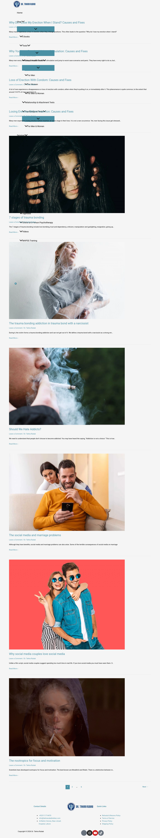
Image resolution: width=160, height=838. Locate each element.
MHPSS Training (28, 240)
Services (22, 135)
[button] (28, 45)
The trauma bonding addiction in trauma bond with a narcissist (53, 325)
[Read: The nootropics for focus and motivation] (80, 720)
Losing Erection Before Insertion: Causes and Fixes (44, 112)
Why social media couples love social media (40, 656)
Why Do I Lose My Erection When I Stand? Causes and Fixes (51, 23)
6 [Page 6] (81, 790)
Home (19, 13)
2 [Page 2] (71, 790)
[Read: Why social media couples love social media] (80, 607)
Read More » (13, 37)
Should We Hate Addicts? (27, 431)
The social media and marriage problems (37, 537)
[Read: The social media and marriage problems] (80, 494)
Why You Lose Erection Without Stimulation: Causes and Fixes (52, 51)
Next (145, 790)
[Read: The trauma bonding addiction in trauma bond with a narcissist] (80, 281)
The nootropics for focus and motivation (37, 763)
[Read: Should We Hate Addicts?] (80, 388)
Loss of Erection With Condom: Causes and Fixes (43, 81)
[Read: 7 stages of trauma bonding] (80, 175)
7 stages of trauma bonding (28, 219)
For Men (30, 75)
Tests (25, 45)
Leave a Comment (16, 27)
